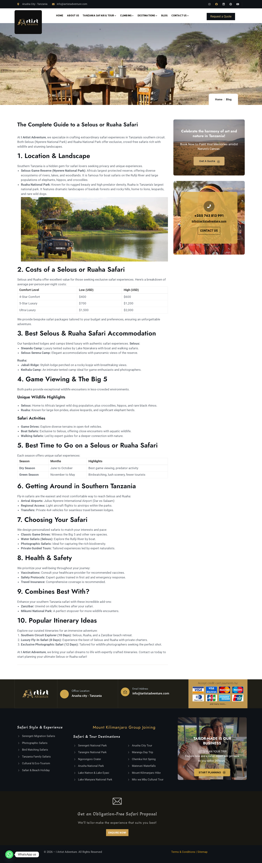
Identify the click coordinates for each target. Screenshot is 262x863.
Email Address (140, 688)
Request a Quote (220, 16)
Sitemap (202, 852)
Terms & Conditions (183, 852)
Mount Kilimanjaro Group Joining (124, 727)
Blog (229, 99)
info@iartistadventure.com (150, 693)
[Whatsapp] (9, 854)
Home (218, 99)
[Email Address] (125, 692)
